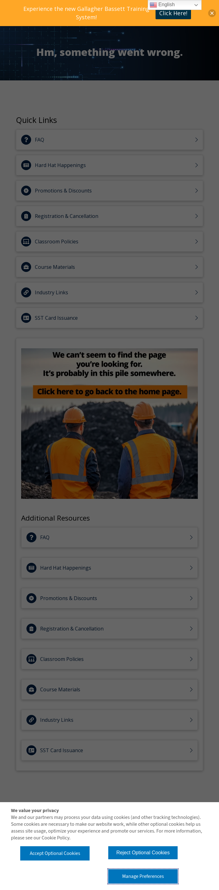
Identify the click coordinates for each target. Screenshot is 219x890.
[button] (212, 13)
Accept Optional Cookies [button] (55, 853)
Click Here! (173, 13)
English (162, 5)
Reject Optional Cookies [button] (143, 852)
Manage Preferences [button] (143, 876)
